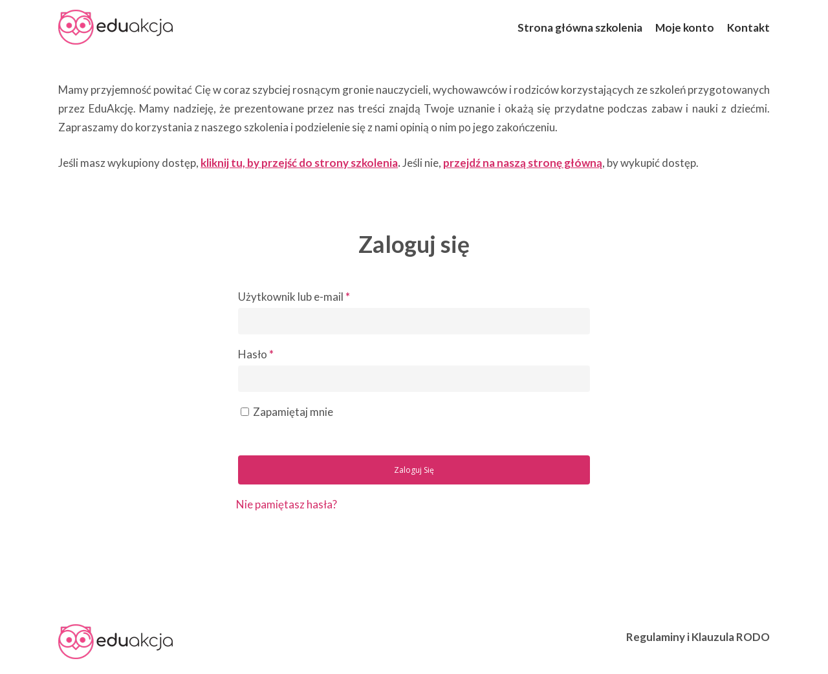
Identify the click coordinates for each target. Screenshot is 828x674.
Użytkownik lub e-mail (294, 296)
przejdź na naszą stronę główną (522, 162)
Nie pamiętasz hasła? (286, 504)
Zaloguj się (414, 469)
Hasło (256, 354)
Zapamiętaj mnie (293, 412)
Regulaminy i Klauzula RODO (698, 637)
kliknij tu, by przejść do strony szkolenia (299, 162)
